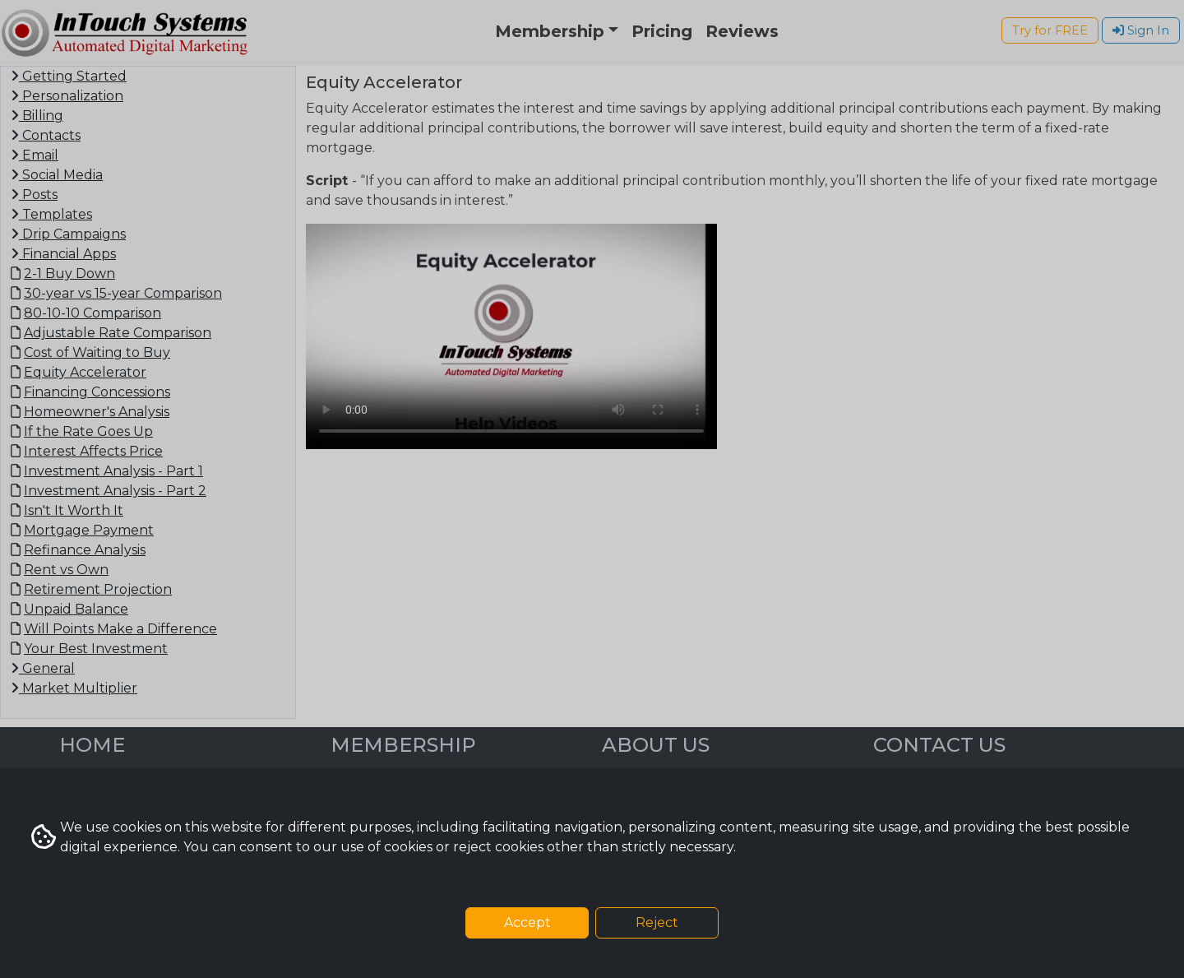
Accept (527, 922)
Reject (657, 922)
